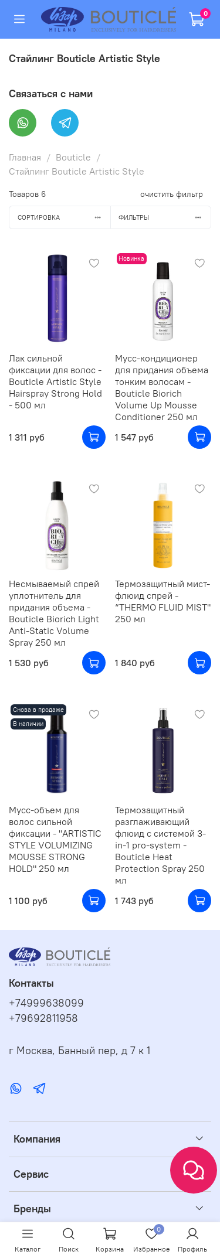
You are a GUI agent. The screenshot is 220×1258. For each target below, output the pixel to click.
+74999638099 (46, 1003)
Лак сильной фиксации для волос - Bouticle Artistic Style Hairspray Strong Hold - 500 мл (55, 381)
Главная (25, 157)
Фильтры (165, 217)
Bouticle (73, 157)
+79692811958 (43, 1018)
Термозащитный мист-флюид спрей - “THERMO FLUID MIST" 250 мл (163, 601)
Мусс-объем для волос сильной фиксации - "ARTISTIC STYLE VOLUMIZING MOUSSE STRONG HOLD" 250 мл (55, 839)
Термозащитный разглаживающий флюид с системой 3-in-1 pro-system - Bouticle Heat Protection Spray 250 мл (160, 845)
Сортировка (64, 217)
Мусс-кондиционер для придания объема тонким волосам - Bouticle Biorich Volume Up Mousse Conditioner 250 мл (161, 387)
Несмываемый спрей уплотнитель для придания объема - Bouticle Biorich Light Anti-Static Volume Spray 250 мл (54, 613)
